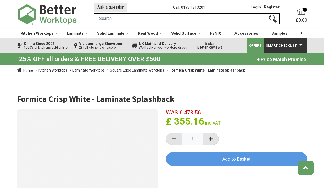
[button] (302, 33)
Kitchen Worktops (52, 71)
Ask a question (111, 7)
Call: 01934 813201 (189, 7)
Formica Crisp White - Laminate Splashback (207, 71)
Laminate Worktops (88, 71)
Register (272, 7)
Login (255, 7)
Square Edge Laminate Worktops (137, 71)
